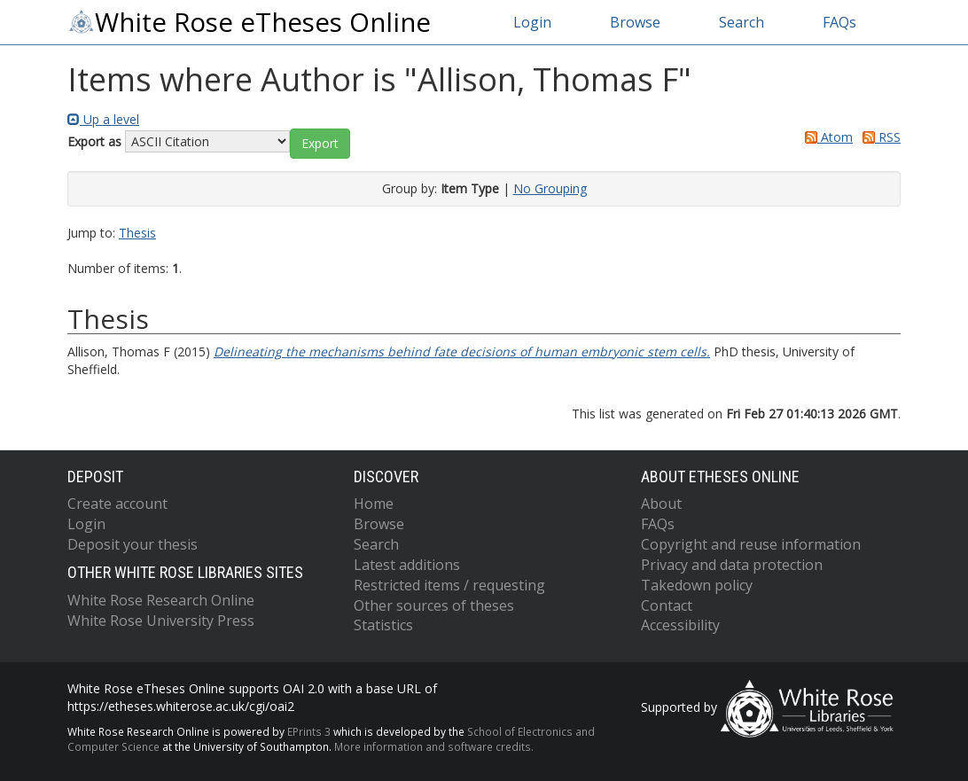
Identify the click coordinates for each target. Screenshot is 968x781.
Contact (666, 605)
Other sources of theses (434, 605)
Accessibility (680, 625)
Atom (826, 137)
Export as (94, 141)
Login (532, 22)
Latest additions (407, 564)
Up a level (103, 119)
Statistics (383, 625)
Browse (635, 22)
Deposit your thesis (132, 544)
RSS (878, 137)
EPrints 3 (309, 731)
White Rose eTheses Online (249, 22)
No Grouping (550, 188)
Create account (117, 503)
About (661, 503)
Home (374, 503)
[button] (320, 144)
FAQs (839, 22)
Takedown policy (697, 585)
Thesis (137, 232)
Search (741, 22)
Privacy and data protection (732, 564)
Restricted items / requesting (449, 585)
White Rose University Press (160, 620)
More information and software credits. (434, 746)
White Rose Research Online (160, 600)
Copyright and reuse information (751, 544)
